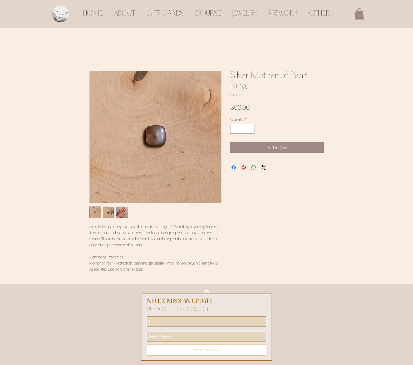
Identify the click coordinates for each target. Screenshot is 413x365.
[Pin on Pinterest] (243, 167)
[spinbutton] (242, 128)
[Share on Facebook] (233, 167)
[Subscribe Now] (206, 350)
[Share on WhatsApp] (253, 167)
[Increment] (250, 128)
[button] (359, 14)
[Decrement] (234, 128)
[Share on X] (263, 167)
